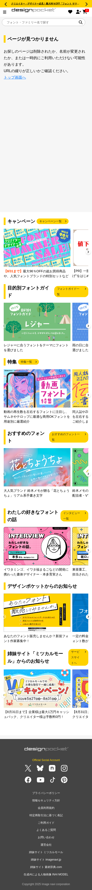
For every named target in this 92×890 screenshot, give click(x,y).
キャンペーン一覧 (50, 221)
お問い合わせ (46, 837)
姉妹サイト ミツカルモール (46, 852)
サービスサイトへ (75, 657)
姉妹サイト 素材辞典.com (46, 867)
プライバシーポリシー (46, 793)
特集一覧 (26, 361)
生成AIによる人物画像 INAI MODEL (46, 874)
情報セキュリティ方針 (46, 800)
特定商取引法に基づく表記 (46, 815)
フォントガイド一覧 (68, 291)
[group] (37, 254)
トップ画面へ (15, 77)
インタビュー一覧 (71, 515)
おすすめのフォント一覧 (66, 437)
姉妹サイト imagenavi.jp (46, 859)
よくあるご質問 (46, 830)
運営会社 (46, 844)
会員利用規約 (46, 808)
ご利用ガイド (46, 822)
